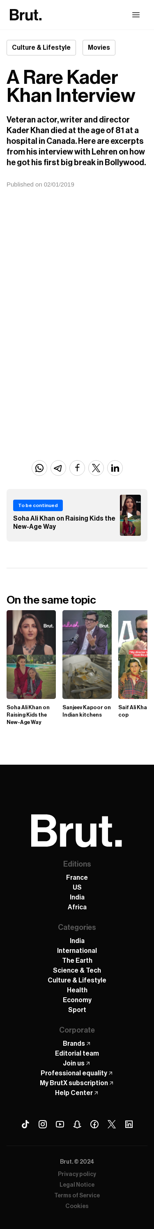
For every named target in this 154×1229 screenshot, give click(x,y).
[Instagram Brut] (42, 1124)
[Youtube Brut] (60, 1124)
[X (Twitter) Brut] (111, 1124)
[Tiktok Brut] (25, 1124)
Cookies (77, 1206)
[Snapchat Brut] (77, 1124)
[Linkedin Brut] (129, 1124)
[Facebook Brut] (94, 1124)
